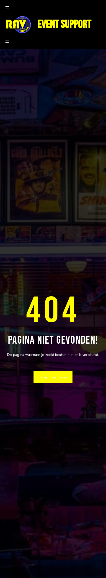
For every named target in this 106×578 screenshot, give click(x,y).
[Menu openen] (7, 7)
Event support (64, 24)
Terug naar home (53, 377)
